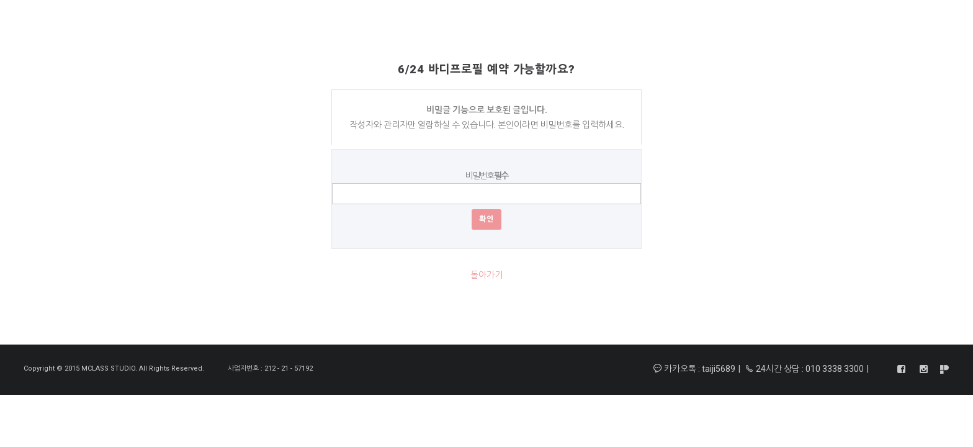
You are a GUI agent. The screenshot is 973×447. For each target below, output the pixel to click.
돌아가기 (486, 275)
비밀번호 (486, 176)
